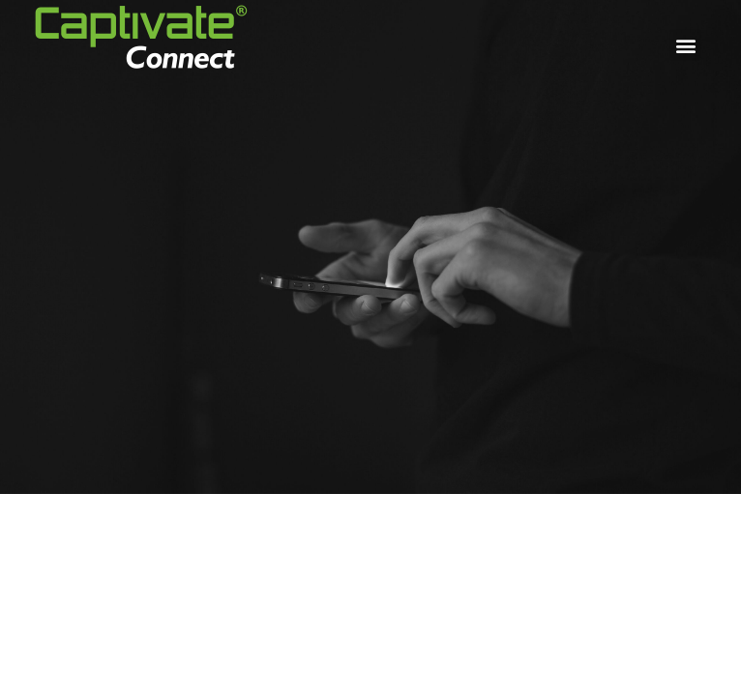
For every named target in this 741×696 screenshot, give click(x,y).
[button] (685, 45)
